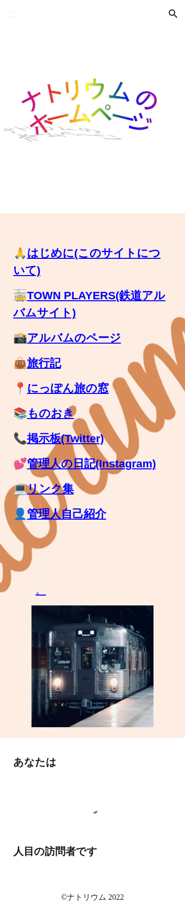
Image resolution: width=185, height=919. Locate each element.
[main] (92, 379)
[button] (12, 13)
